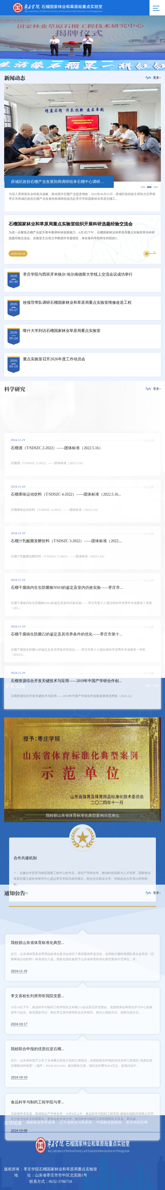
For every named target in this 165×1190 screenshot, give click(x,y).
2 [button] (74, 61)
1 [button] (57, 61)
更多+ (157, 77)
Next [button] (161, 43)
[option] (82, 148)
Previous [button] (4, 43)
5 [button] (74, 62)
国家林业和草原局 (40, 1122)
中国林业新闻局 (109, 1122)
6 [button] (91, 62)
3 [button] (91, 61)
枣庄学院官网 (137, 1122)
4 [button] (107, 61)
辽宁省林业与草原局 (76, 1122)
